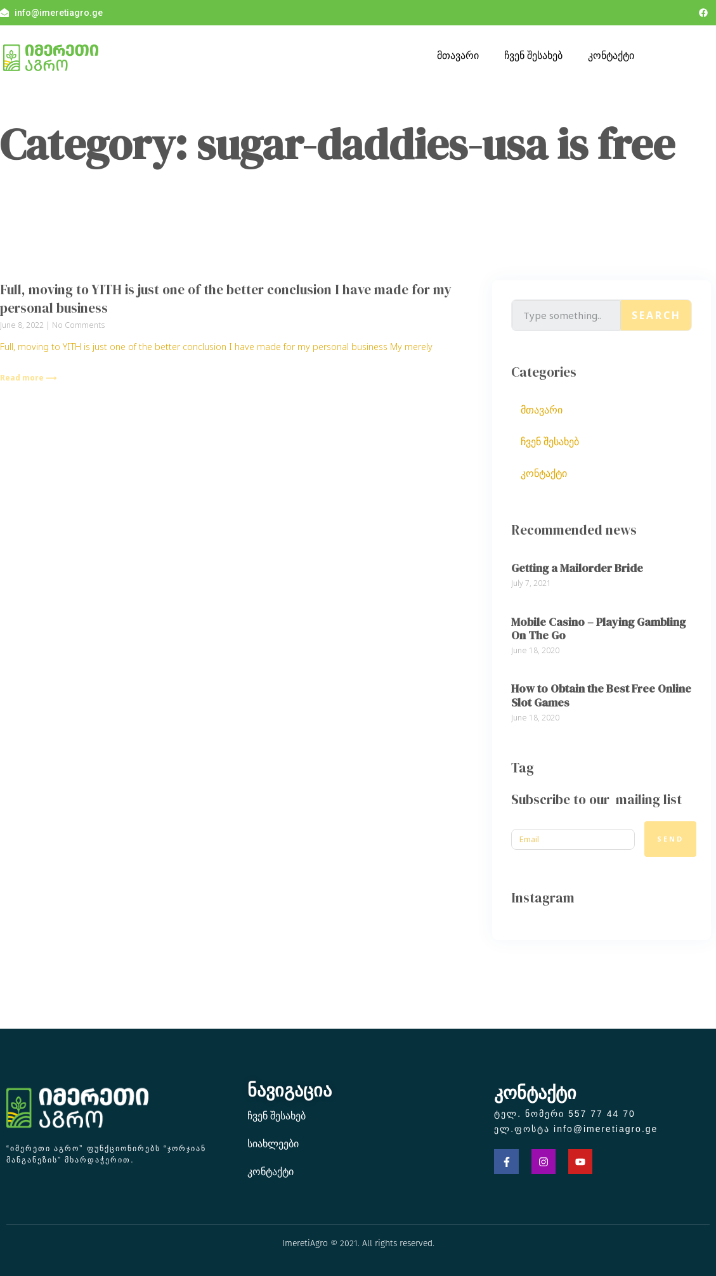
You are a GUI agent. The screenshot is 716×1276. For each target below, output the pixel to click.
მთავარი (458, 55)
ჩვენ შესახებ (533, 55)
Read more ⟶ (28, 377)
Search (656, 315)
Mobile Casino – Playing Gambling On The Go (598, 629)
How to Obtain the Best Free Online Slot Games (601, 695)
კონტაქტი (611, 55)
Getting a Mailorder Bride (577, 568)
